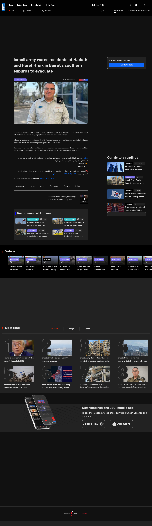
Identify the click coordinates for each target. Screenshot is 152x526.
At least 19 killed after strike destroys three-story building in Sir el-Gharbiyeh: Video (66, 267)
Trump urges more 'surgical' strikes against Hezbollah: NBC (17, 357)
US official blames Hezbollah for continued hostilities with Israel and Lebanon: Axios (73, 234)
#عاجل (85, 158)
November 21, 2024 (47, 178)
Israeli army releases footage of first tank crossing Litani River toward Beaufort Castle (33, 267)
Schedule (28, 11)
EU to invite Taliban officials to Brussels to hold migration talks (135, 168)
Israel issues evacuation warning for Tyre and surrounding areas (55, 383)
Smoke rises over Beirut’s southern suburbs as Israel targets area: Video (134, 267)
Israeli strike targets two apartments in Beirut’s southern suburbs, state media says (132, 357)
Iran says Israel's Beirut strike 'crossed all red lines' (74, 223)
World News (129, 163)
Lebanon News (32, 229)
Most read (12, 326)
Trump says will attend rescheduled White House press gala (135, 208)
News (11, 5)
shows (46, 11)
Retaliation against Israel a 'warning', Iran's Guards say (37, 223)
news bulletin (36, 5)
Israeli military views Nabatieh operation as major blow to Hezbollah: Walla (19, 383)
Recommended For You (34, 213)
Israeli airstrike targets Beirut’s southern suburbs (53, 357)
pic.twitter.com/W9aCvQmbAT (64, 174)
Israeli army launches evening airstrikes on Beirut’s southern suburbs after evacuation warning (117, 267)
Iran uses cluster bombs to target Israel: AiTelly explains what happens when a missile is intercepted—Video (49, 267)
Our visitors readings (122, 157)
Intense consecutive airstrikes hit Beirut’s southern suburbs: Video (100, 267)
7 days (71, 327)
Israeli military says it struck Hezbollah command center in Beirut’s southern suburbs (132, 383)
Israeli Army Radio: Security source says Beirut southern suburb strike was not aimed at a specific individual (134, 181)
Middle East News (33, 219)
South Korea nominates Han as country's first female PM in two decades (135, 195)
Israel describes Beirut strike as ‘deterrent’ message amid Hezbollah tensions (93, 383)
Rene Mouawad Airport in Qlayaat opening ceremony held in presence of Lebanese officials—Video (17, 267)
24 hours (54, 327)
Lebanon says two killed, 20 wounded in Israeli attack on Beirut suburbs (37, 234)
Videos (10, 250)
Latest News (22, 5)
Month (87, 327)
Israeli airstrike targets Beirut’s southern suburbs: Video (84, 267)
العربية (102, 11)
